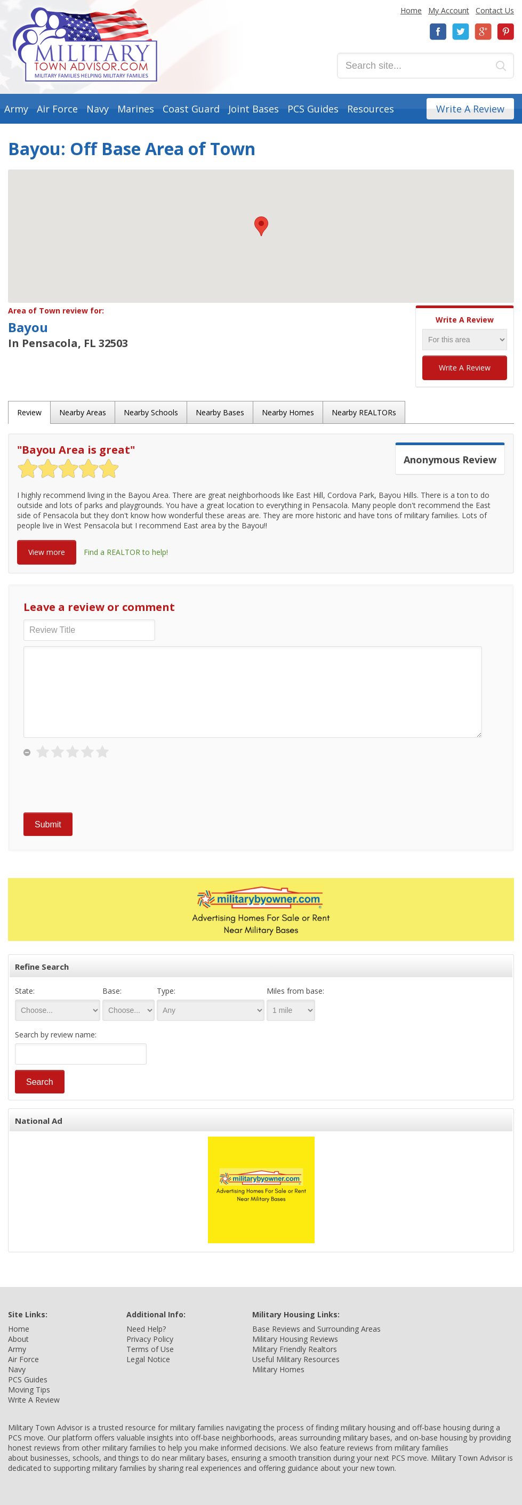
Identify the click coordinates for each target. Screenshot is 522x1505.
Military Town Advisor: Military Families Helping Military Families (85, 44)
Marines (135, 108)
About (18, 1339)
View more (46, 552)
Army (16, 108)
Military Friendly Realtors (294, 1349)
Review (29, 412)
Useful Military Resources (296, 1359)
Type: (166, 991)
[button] (261, 226)
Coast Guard (191, 108)
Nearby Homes (288, 412)
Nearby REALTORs (364, 412)
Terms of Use (150, 1349)
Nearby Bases (220, 412)
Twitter (460, 31)
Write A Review (470, 108)
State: (25, 991)
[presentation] (104, 786)
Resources (370, 108)
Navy (97, 108)
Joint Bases (253, 108)
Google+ (483, 31)
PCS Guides (313, 108)
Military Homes (278, 1369)
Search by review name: (56, 1034)
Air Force (57, 108)
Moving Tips (29, 1390)
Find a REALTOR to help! (126, 552)
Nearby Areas (82, 412)
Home (411, 10)
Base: (112, 991)
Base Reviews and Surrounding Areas (316, 1329)
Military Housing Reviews (295, 1339)
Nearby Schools (151, 412)
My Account (448, 10)
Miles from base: (295, 991)
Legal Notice (148, 1359)
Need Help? (146, 1329)
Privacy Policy (149, 1339)
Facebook (438, 31)
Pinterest (505, 31)
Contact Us (495, 10)
